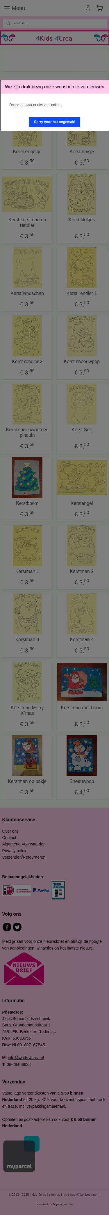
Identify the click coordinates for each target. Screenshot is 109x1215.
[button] (54, 122)
